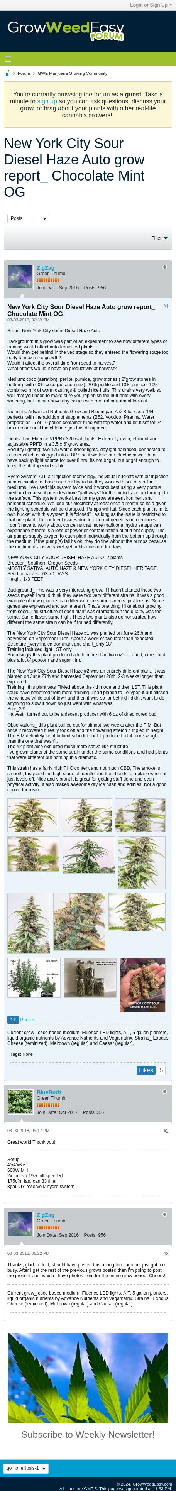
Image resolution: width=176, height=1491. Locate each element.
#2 (166, 1131)
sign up (47, 101)
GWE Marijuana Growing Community (72, 73)
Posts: (90, 288)
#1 (166, 306)
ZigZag (45, 268)
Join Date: (47, 288)
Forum (24, 73)
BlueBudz (49, 1092)
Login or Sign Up (151, 5)
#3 (166, 1253)
